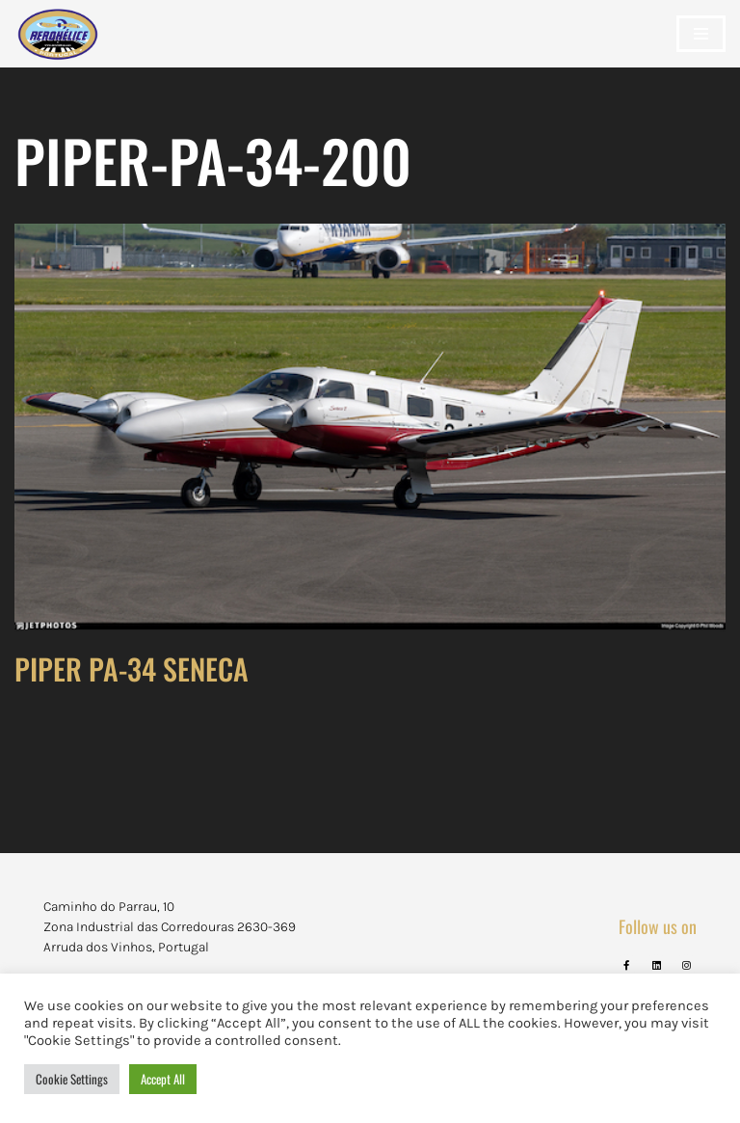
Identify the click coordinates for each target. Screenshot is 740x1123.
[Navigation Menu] (701, 33)
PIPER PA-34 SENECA (131, 668)
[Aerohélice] (57, 53)
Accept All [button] (163, 1078)
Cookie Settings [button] (72, 1078)
